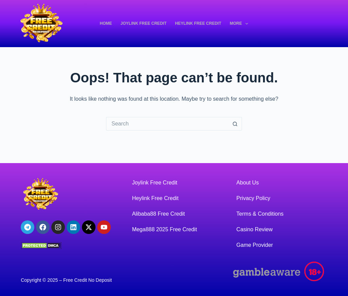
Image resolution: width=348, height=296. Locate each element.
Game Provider (255, 245)
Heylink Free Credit (198, 23)
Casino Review (255, 229)
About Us (248, 182)
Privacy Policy (254, 198)
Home (106, 23)
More (240, 24)
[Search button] (235, 124)
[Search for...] (167, 124)
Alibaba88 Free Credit (158, 214)
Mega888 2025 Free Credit (164, 229)
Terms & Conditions (260, 214)
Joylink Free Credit (144, 23)
